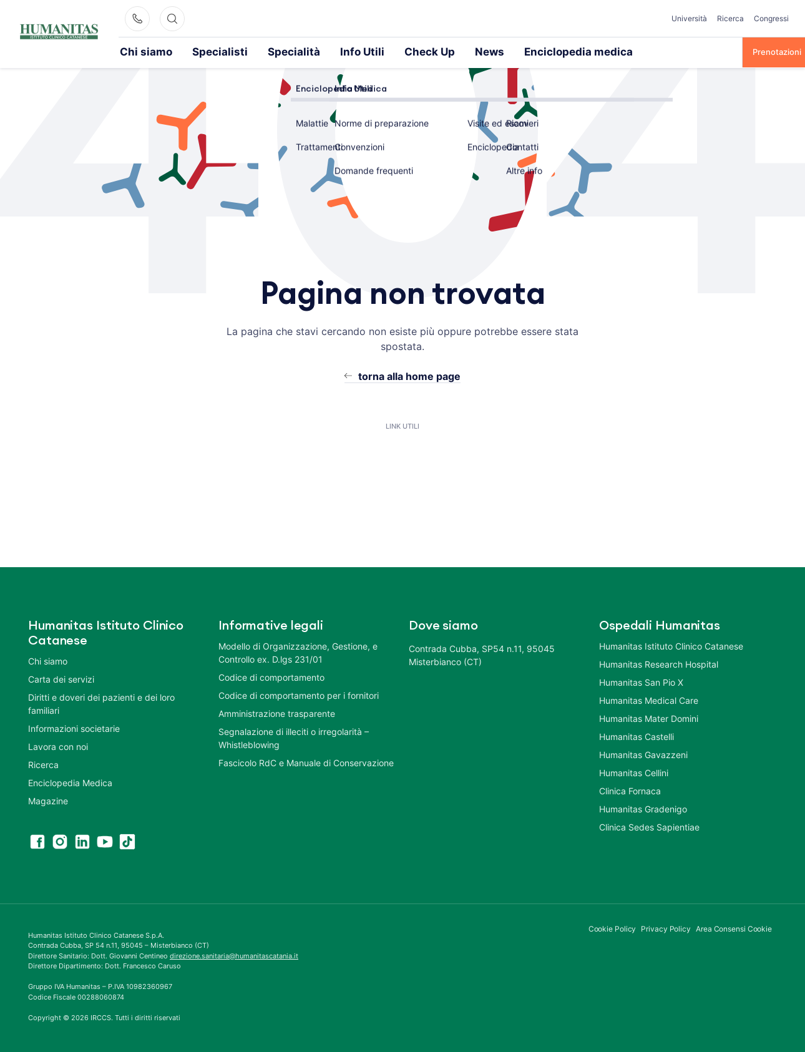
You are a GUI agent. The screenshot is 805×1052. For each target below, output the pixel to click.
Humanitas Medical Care (648, 699)
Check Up (364, 51)
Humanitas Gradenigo (643, 807)
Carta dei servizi (61, 678)
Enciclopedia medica (485, 51)
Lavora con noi (58, 745)
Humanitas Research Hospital (658, 663)
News (414, 51)
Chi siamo (138, 51)
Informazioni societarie (74, 727)
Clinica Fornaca (630, 789)
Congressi (771, 18)
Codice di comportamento (271, 676)
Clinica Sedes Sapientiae (649, 826)
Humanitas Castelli (636, 735)
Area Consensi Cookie (734, 927)
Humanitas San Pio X (641, 681)
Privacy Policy (666, 927)
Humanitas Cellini (633, 771)
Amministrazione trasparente (276, 712)
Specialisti (196, 51)
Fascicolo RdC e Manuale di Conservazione (306, 761)
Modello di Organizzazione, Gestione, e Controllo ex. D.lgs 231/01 (298, 651)
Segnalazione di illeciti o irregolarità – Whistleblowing (293, 737)
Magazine (48, 799)
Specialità (254, 51)
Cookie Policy (612, 927)
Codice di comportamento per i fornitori (298, 694)
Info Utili (309, 51)
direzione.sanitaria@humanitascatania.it (234, 954)
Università (689, 18)
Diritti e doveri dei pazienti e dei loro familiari (101, 702)
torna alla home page (409, 375)
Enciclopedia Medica (70, 781)
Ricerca (730, 18)
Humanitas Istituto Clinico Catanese (671, 645)
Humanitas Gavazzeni (643, 753)
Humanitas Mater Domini (648, 717)
